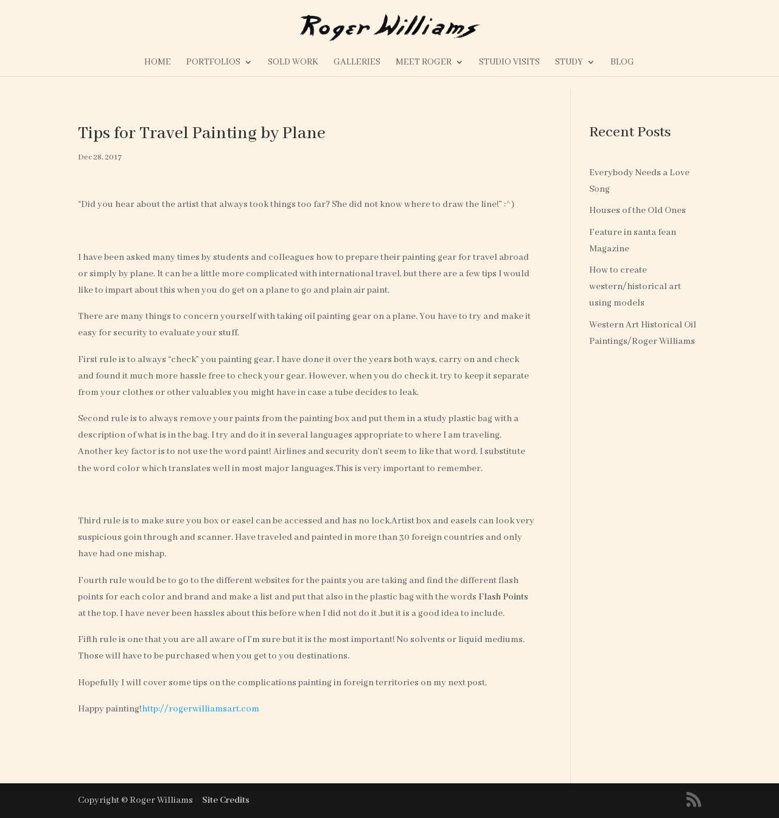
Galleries (357, 63)
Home (157, 63)
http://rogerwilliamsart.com (200, 709)
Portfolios (213, 63)
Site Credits (226, 800)
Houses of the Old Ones (637, 210)
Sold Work (293, 63)
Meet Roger (424, 63)
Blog (622, 63)
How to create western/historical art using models (635, 287)
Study (569, 63)
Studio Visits (509, 63)
